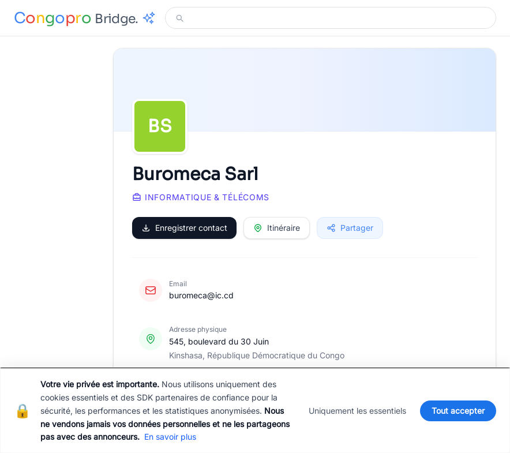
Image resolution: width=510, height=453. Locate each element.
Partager (350, 228)
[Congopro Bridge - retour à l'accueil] (85, 18)
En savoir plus (170, 436)
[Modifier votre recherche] (337, 18)
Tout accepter (458, 410)
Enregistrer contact (184, 228)
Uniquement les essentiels (357, 410)
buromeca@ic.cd (201, 295)
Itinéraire (276, 228)
